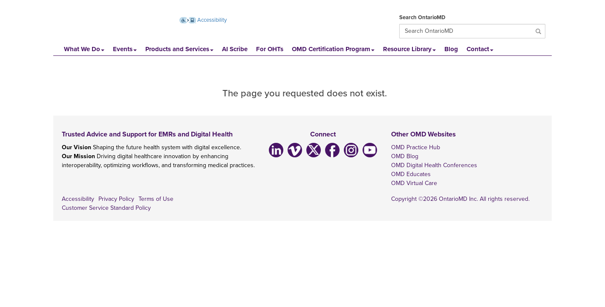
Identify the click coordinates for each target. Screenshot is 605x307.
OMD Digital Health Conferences (434, 165)
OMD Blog (404, 156)
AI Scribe (235, 49)
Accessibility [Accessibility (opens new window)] (203, 20)
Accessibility (78, 199)
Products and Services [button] (179, 49)
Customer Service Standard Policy (106, 207)
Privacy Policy (116, 199)
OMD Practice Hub (415, 147)
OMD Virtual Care (414, 183)
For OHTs (269, 49)
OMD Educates (411, 174)
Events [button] (125, 49)
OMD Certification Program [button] (333, 49)
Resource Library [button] (409, 49)
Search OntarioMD (422, 17)
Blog (451, 49)
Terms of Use (155, 199)
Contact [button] (480, 49)
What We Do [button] (84, 49)
